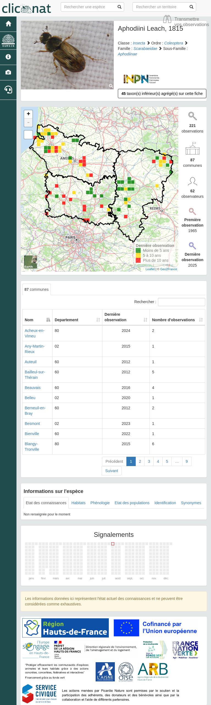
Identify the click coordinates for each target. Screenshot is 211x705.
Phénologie (100, 475)
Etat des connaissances (46, 475)
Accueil (92, 686)
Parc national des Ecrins (160, 699)
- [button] (28, 123)
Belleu (30, 381)
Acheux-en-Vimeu (40, 330)
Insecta (139, 43)
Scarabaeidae (145, 48)
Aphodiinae (127, 54)
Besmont (32, 401)
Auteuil (31, 351)
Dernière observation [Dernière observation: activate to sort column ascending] (119, 317)
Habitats (78, 475)
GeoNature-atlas (93, 699)
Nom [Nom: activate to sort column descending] (29, 320)
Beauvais (33, 371)
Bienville (32, 412)
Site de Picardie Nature (121, 686)
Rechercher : (169, 302)
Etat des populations (132, 475)
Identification (165, 475)
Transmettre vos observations (191, 21)
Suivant (111, 443)
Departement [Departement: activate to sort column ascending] (85, 320)
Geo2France (168, 269)
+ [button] (28, 114)
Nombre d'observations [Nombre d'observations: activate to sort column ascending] (169, 317)
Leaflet (150, 269)
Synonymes (191, 475)
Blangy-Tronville (38, 422)
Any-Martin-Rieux (39, 341)
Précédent (114, 434)
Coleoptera (173, 43)
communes (36, 289)
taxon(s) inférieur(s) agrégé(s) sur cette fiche (162, 93)
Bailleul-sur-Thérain (41, 361)
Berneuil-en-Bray (39, 391)
